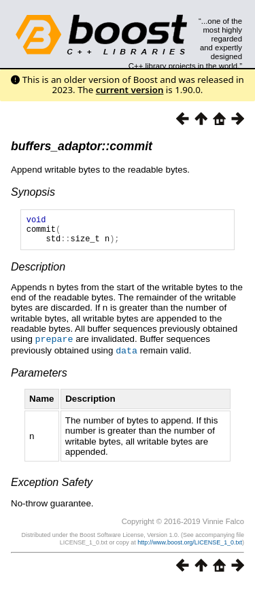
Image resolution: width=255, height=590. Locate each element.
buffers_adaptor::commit (81, 146)
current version (130, 90)
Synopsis (33, 192)
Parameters (39, 377)
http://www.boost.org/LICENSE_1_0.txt (189, 547)
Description (38, 273)
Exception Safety (51, 487)
